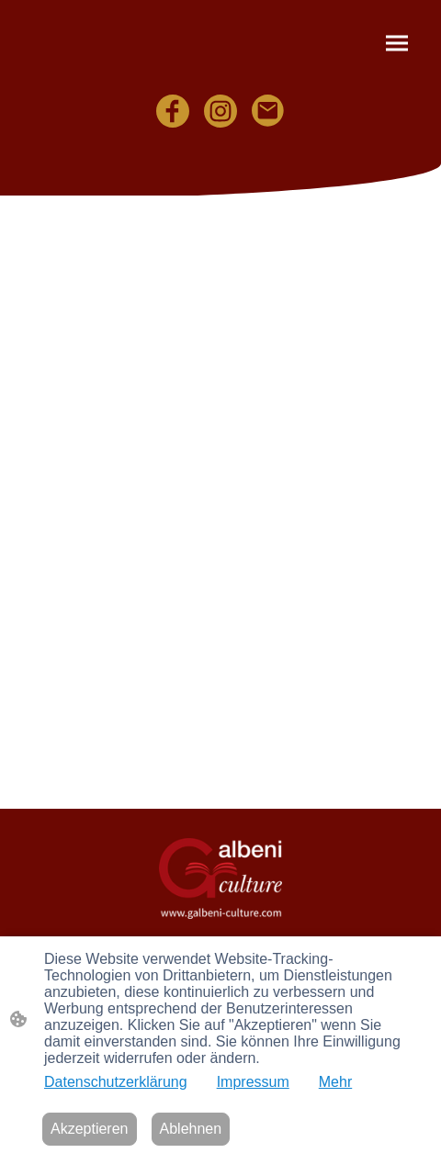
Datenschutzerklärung (115, 1082)
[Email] (268, 111)
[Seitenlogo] (220, 878)
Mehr (335, 1082)
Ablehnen (191, 1128)
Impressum (253, 1082)
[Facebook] (172, 111)
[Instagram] (220, 111)
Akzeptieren (90, 1128)
